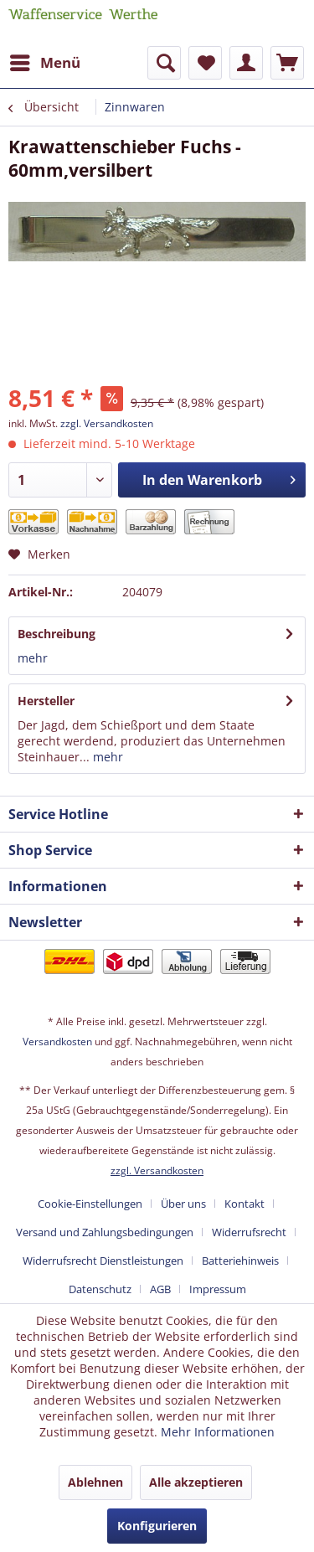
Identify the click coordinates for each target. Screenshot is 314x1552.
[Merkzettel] (205, 63)
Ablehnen (95, 1482)
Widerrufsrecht (249, 1232)
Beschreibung (56, 634)
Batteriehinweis (240, 1260)
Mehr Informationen (218, 1432)
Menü (45, 60)
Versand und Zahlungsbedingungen (104, 1232)
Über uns (183, 1203)
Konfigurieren (157, 1526)
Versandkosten (57, 1041)
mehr (33, 658)
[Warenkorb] (287, 63)
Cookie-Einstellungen (90, 1203)
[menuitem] (44, 63)
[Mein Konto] (246, 63)
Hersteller (46, 701)
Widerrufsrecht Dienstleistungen (103, 1260)
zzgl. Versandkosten (106, 423)
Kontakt (244, 1203)
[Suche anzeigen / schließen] (164, 63)
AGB (160, 1289)
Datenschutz (100, 1289)
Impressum (217, 1289)
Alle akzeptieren (196, 1482)
